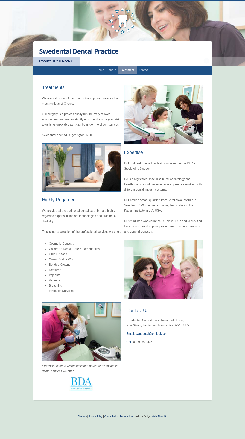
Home (100, 70)
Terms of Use (126, 416)
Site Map (82, 416)
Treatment (128, 70)
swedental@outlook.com (152, 333)
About (112, 70)
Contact (143, 70)
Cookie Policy (111, 416)
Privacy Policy (96, 416)
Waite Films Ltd (159, 416)
